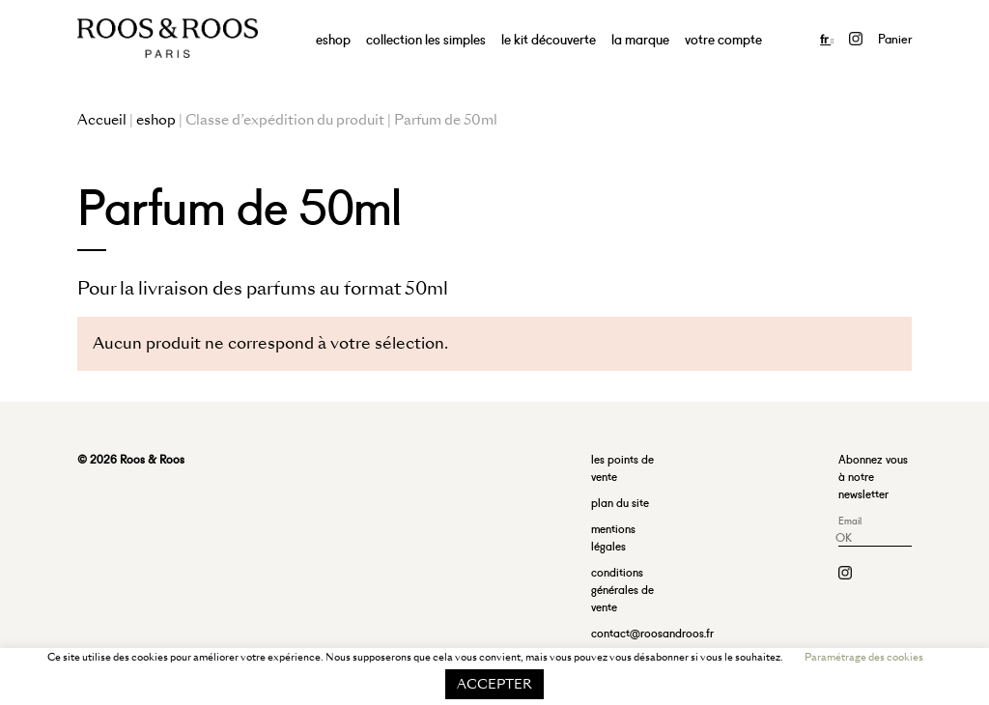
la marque (640, 38)
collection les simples (426, 38)
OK (843, 536)
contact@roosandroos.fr (652, 632)
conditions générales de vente (622, 588)
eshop (333, 38)
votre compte (723, 38)
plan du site (620, 502)
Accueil (102, 119)
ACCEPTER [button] (494, 684)
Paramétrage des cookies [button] (864, 657)
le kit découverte (548, 38)
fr (827, 37)
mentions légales (613, 536)
